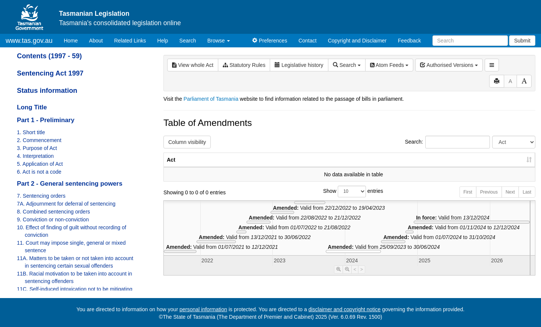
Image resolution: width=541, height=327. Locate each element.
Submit (522, 41)
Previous (489, 199)
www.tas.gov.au (29, 40)
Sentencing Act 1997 (50, 73)
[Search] (470, 40)
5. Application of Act (40, 164)
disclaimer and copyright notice (344, 309)
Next (510, 199)
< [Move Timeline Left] (355, 277)
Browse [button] (218, 41)
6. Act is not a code (39, 172)
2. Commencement (39, 140)
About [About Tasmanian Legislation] (96, 41)
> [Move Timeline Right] (361, 277)
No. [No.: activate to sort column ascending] (409, 167)
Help (162, 41)
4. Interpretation (35, 156)
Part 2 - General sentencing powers (69, 183)
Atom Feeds (389, 65)
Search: (447, 142)
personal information (203, 309)
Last (527, 199)
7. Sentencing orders (41, 196)
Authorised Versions (449, 65)
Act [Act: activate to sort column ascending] (171, 167)
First (468, 199)
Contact (307, 41)
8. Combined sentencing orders (53, 212)
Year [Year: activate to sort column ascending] (444, 167)
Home (73, 40)
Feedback (409, 41)
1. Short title (31, 132)
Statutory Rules (244, 65)
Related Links (130, 41)
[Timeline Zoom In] (338, 277)
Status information (47, 90)
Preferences (269, 41)
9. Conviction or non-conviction (53, 219)
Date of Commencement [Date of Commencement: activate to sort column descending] (495, 163)
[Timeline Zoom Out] (347, 277)
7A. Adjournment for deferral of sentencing (66, 204)
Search (187, 41)
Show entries (349, 199)
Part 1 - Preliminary (45, 120)
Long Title (32, 107)
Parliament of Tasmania (210, 99)
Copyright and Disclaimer (357, 41)
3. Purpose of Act (37, 148)
